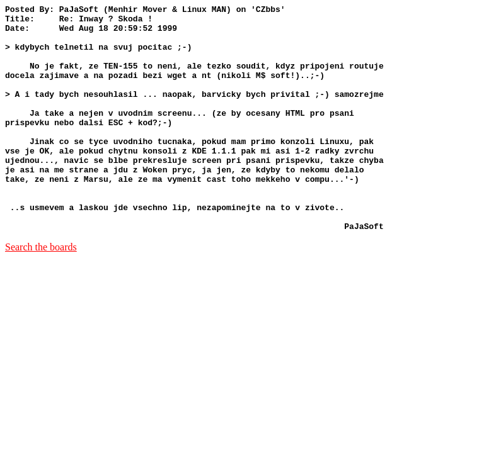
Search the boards (41, 292)
